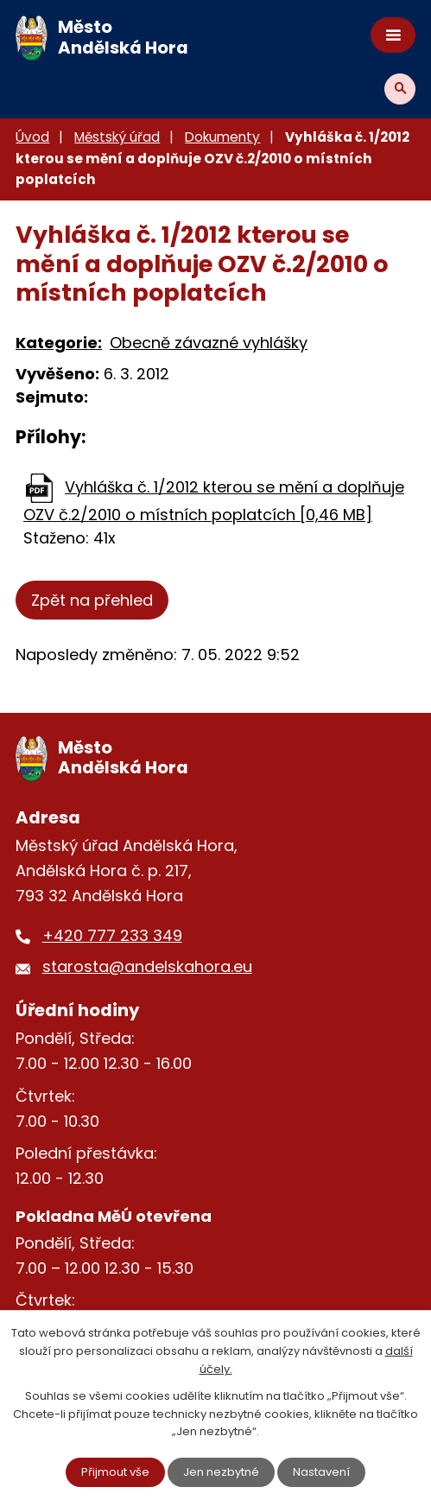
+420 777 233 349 (112, 935)
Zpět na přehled (92, 600)
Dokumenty (222, 137)
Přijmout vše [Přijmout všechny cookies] (115, 1472)
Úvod (32, 137)
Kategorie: (59, 342)
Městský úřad (117, 137)
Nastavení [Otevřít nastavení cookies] (321, 1472)
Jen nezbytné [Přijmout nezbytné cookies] (221, 1472)
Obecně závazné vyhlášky (208, 342)
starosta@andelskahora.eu (147, 966)
